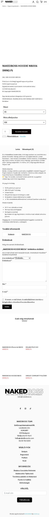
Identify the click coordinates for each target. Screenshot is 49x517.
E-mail (5, 292)
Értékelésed (7, 261)
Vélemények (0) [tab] (28, 149)
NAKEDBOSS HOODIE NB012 (11, 376)
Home (4, 6)
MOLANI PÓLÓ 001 (32, 347)
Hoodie (23, 136)
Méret (5, 107)
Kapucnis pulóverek (13, 6)
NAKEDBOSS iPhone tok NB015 (12, 347)
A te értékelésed (8, 258)
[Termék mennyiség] (5, 131)
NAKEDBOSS (28, 514)
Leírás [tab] (18, 149)
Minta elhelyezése (10, 118)
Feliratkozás (25, 500)
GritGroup (36, 514)
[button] (37, 2)
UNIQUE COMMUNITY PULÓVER (36, 376)
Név (4, 284)
